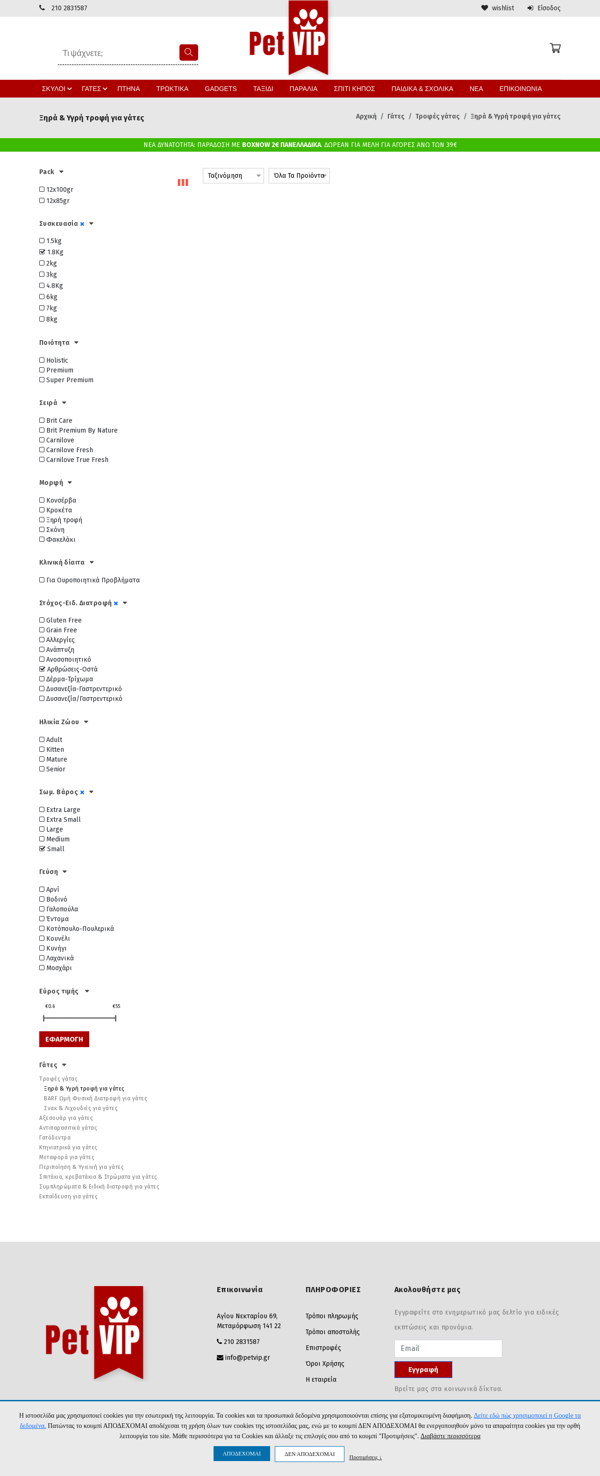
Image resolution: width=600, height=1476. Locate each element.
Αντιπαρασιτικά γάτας (68, 1128)
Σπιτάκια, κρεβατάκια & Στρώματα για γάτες (98, 1177)
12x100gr (56, 189)
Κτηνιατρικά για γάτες (68, 1147)
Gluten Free (60, 620)
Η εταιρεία (321, 1380)
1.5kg (50, 241)
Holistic (53, 360)
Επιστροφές (323, 1348)
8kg (48, 319)
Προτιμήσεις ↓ (365, 1457)
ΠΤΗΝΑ (134, 88)
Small (51, 849)
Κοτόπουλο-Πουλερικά (76, 928)
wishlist (496, 8)
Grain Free (58, 630)
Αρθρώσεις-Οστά (68, 669)
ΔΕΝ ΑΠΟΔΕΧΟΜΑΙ (310, 1454)
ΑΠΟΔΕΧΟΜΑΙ (242, 1453)
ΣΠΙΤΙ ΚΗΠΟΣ (348, 88)
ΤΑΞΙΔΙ (260, 88)
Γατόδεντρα (55, 1137)
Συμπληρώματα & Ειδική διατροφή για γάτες (99, 1186)
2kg (48, 263)
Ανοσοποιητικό (65, 660)
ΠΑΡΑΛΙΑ (299, 88)
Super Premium (66, 380)
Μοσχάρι (55, 968)
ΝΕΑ (466, 88)
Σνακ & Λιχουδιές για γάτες (81, 1108)
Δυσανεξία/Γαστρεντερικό (80, 699)
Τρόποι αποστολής (333, 1332)
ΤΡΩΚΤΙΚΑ (176, 88)
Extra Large (59, 809)
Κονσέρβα (57, 500)
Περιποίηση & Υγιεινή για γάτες (81, 1167)
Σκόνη (51, 529)
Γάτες (396, 116)
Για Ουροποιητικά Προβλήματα (89, 580)
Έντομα (54, 919)
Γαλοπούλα (58, 909)
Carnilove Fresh (66, 450)
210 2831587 (69, 8)
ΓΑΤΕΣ (104, 88)
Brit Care (55, 420)
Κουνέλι (54, 938)
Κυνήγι (53, 948)
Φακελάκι (57, 539)
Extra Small (60, 819)
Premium (56, 370)
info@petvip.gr (247, 1358)
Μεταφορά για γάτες (66, 1157)
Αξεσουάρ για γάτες (66, 1118)
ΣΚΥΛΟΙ (68, 88)
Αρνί (49, 889)
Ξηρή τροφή (60, 520)
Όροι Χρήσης (325, 1364)
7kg (48, 308)
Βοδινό (53, 899)
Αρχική (366, 116)
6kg (48, 297)
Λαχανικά (56, 958)
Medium (54, 839)
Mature (53, 759)
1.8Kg (51, 252)
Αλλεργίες (57, 640)
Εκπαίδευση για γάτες (68, 1196)
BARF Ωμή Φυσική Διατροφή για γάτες (95, 1098)
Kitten (51, 750)
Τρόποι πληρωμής (332, 1316)
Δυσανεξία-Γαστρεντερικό (80, 689)
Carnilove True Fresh (73, 459)
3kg (48, 275)
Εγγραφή (423, 1369)
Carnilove (56, 440)
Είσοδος (544, 8)
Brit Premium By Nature (78, 430)
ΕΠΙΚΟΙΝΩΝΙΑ (509, 88)
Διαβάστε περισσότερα (450, 1436)
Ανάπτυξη (56, 650)
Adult (50, 740)
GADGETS (221, 88)
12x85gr (54, 200)
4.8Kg (51, 286)
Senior (52, 769)
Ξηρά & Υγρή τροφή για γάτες (516, 116)
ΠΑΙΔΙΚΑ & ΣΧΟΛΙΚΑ (413, 88)
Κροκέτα (55, 510)
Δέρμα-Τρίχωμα (66, 679)
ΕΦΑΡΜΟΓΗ (64, 1039)
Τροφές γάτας (437, 116)
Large (51, 829)
